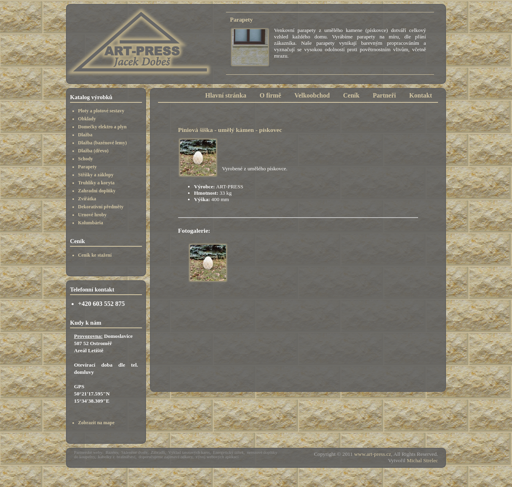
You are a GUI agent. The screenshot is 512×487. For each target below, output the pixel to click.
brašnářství (126, 457)
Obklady (87, 119)
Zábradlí (158, 452)
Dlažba (85, 135)
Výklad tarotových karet (189, 452)
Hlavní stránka (225, 95)
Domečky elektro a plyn (102, 127)
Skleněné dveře (134, 452)
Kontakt (420, 95)
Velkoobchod (312, 95)
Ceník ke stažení (95, 255)
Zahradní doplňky (97, 191)
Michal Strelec (422, 460)
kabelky (105, 457)
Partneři (384, 95)
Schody (85, 159)
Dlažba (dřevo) (93, 151)
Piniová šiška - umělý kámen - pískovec (230, 129)
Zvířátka (87, 199)
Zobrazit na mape (96, 422)
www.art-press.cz (372, 454)
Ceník (351, 95)
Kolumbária (90, 223)
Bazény (112, 452)
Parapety (87, 167)
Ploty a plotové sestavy (101, 111)
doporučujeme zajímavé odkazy (166, 457)
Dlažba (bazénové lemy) (102, 143)
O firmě (270, 95)
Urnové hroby (92, 215)
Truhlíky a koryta (96, 183)
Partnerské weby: (89, 452)
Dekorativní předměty (101, 207)
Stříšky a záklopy (96, 175)
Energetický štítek (228, 452)
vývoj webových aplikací (217, 457)
